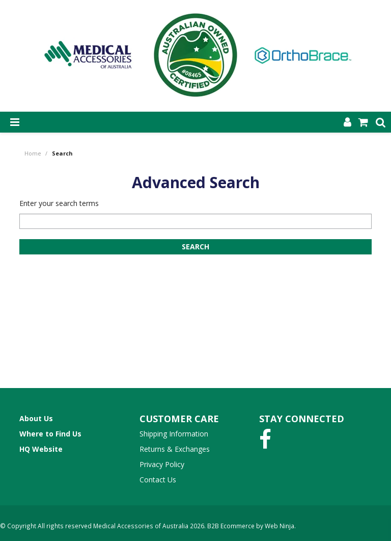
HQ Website (41, 449)
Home (32, 153)
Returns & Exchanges (174, 449)
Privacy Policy (161, 464)
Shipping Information (173, 434)
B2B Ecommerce (231, 526)
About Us (36, 418)
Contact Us (157, 479)
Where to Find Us (50, 434)
